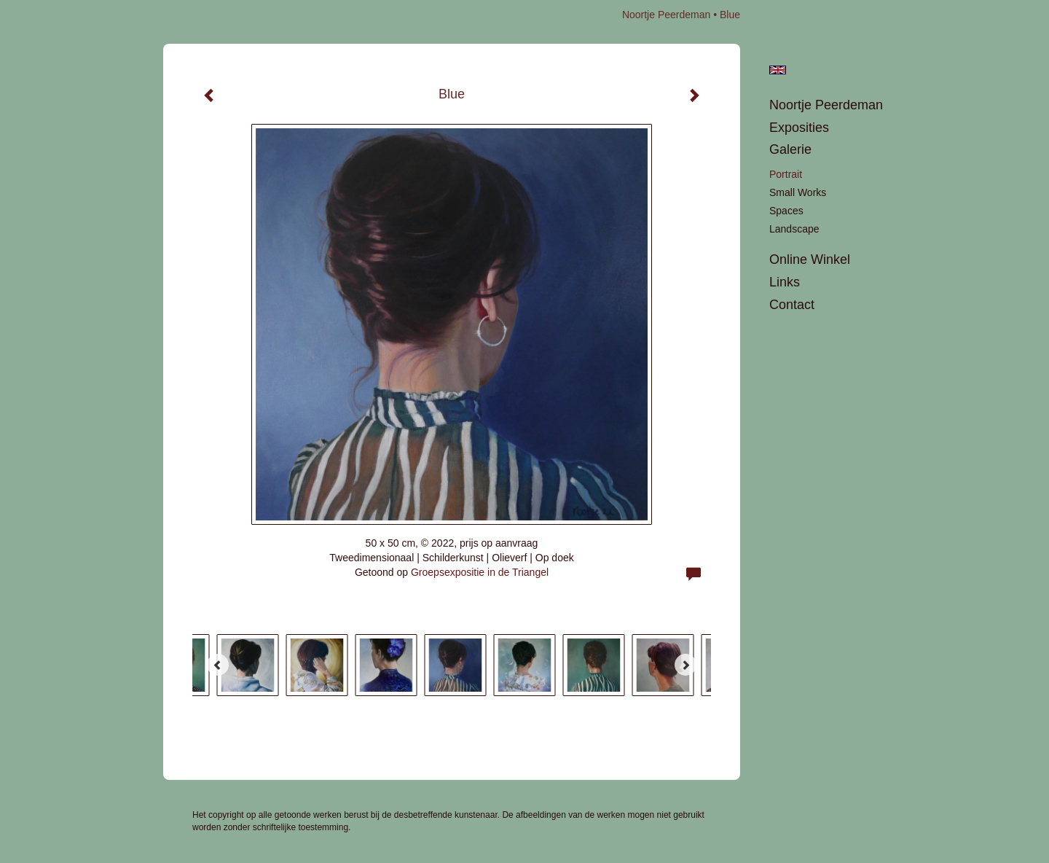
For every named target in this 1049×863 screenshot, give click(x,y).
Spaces (786, 210)
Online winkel (809, 259)
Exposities (799, 127)
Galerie (790, 149)
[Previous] (218, 665)
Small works (797, 192)
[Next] (685, 665)
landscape (794, 229)
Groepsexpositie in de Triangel (480, 572)
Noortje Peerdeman (666, 14)
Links (784, 282)
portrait (785, 174)
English (777, 70)
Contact (791, 304)
